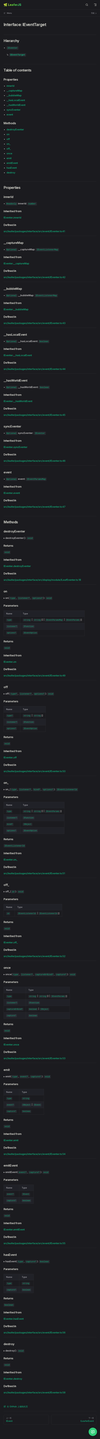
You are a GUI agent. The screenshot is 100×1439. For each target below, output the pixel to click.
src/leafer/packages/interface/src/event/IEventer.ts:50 (35, 771)
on (8, 134)
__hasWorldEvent (16, 104)
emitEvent (12, 162)
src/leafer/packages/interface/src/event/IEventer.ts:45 (34, 414)
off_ (9, 148)
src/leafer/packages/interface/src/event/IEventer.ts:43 (34, 323)
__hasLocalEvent (16, 100)
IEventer (8, 217)
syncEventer (14, 109)
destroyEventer (15, 129)
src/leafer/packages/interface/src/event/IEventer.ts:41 (34, 231)
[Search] (86, 5)
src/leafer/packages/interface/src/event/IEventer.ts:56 (34, 1332)
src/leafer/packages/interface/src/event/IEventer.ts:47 (34, 506)
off (8, 139)
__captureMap (14, 90)
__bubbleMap (14, 95)
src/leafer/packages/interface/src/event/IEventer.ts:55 (34, 1243)
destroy (11, 172)
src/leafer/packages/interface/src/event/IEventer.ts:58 (34, 1392)
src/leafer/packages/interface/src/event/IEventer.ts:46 (34, 460)
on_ (8, 143)
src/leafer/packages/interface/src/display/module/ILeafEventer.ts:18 (42, 579)
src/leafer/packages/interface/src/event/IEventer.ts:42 (34, 277)
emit (9, 158)
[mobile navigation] (95, 5)
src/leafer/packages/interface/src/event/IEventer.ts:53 (34, 1058)
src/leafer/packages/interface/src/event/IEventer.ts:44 (34, 369)
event (10, 114)
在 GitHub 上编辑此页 (16, 1406)
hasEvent (12, 167)
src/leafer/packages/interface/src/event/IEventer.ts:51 (34, 873)
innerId (10, 85)
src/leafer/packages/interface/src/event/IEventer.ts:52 (34, 956)
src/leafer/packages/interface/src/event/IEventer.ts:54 (34, 1154)
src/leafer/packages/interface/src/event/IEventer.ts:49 (34, 675)
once (9, 153)
